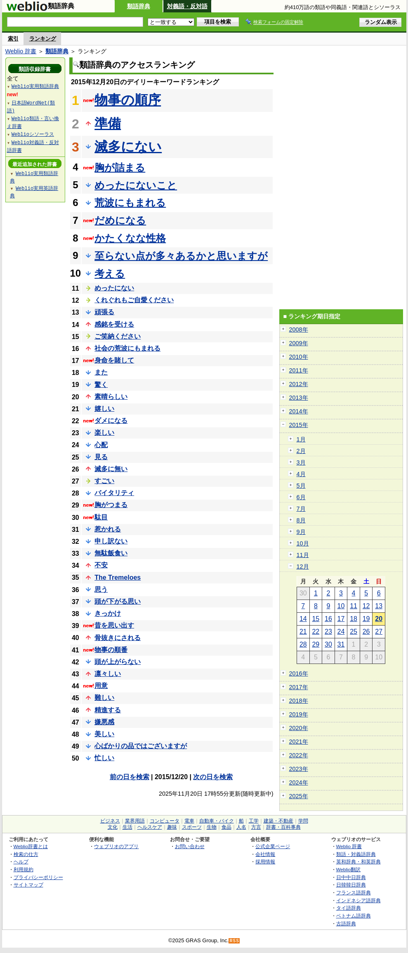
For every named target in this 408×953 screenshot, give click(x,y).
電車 (189, 820)
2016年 (298, 673)
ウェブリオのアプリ (116, 846)
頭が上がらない (117, 661)
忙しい (104, 757)
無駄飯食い (110, 553)
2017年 (298, 687)
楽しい (104, 432)
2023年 (298, 769)
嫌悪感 (104, 721)
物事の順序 (127, 99)
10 (341, 605)
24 (341, 631)
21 (303, 631)
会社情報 (265, 854)
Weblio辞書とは (31, 846)
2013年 (298, 397)
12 (366, 605)
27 (378, 631)
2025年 (298, 796)
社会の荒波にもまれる (127, 348)
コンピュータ (164, 820)
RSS (234, 941)
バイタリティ (114, 492)
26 (366, 631)
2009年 (298, 343)
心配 (101, 444)
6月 (301, 497)
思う (101, 589)
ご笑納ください (117, 336)
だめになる (120, 220)
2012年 (298, 384)
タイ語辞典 (348, 907)
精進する (107, 710)
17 (341, 618)
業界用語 (135, 820)
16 (328, 618)
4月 (301, 474)
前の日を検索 (129, 776)
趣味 (172, 827)
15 (315, 618)
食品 (226, 827)
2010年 (298, 356)
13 (378, 605)
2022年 (298, 755)
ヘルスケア (149, 827)
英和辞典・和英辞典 (358, 861)
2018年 (298, 700)
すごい (104, 480)
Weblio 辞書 (21, 51)
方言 (256, 827)
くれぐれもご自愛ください (134, 299)
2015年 (298, 425)
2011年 (298, 370)
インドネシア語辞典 (358, 900)
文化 (113, 827)
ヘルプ (21, 861)
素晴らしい (110, 396)
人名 (241, 827)
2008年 (298, 329)
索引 (13, 39)
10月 (303, 543)
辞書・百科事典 (283, 827)
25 (353, 631)
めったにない (114, 288)
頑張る (104, 311)
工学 (254, 820)
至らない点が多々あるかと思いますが (181, 255)
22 (315, 631)
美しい (104, 733)
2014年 (298, 411)
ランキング (42, 39)
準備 (107, 123)
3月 (301, 462)
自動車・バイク (216, 820)
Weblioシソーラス (33, 133)
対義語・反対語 (187, 6)
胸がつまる (110, 504)
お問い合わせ (190, 846)
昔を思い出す (114, 625)
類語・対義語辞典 (356, 854)
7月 (301, 508)
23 (328, 631)
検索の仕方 (26, 854)
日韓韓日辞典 (351, 884)
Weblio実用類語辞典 (35, 86)
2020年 (298, 728)
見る (101, 456)
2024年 (298, 782)
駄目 (101, 517)
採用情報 (265, 861)
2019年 (298, 714)
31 (341, 644)
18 (353, 618)
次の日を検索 (213, 776)
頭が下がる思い (117, 601)
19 (366, 618)
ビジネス (110, 820)
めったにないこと (135, 185)
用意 (101, 685)
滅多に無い (110, 468)
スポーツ (192, 827)
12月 (303, 566)
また (101, 372)
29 (315, 644)
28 (303, 644)
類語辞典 (138, 6)
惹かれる (107, 529)
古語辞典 (346, 923)
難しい (104, 697)
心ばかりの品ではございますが (140, 745)
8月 (301, 520)
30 (328, 644)
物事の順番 (110, 649)
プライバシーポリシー (38, 877)
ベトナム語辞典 (353, 915)
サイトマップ (28, 884)
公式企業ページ (272, 846)
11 (353, 605)
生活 (127, 827)
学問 (303, 820)
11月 (303, 555)
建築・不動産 (278, 820)
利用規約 (23, 869)
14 (303, 618)
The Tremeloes (117, 577)
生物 (212, 827)
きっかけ (107, 613)
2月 (301, 451)
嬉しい (104, 408)
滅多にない (128, 146)
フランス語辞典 (353, 892)
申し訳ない (110, 541)
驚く (101, 384)
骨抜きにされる (117, 637)
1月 (301, 439)
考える (109, 273)
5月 (301, 485)
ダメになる (110, 420)
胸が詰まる (119, 167)
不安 (101, 565)
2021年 (298, 741)
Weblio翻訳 (348, 869)
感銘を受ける (114, 324)
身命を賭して (114, 360)
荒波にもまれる (130, 202)
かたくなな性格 (130, 238)
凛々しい (107, 673)
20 (378, 618)
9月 (301, 532)
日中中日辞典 (351, 877)
